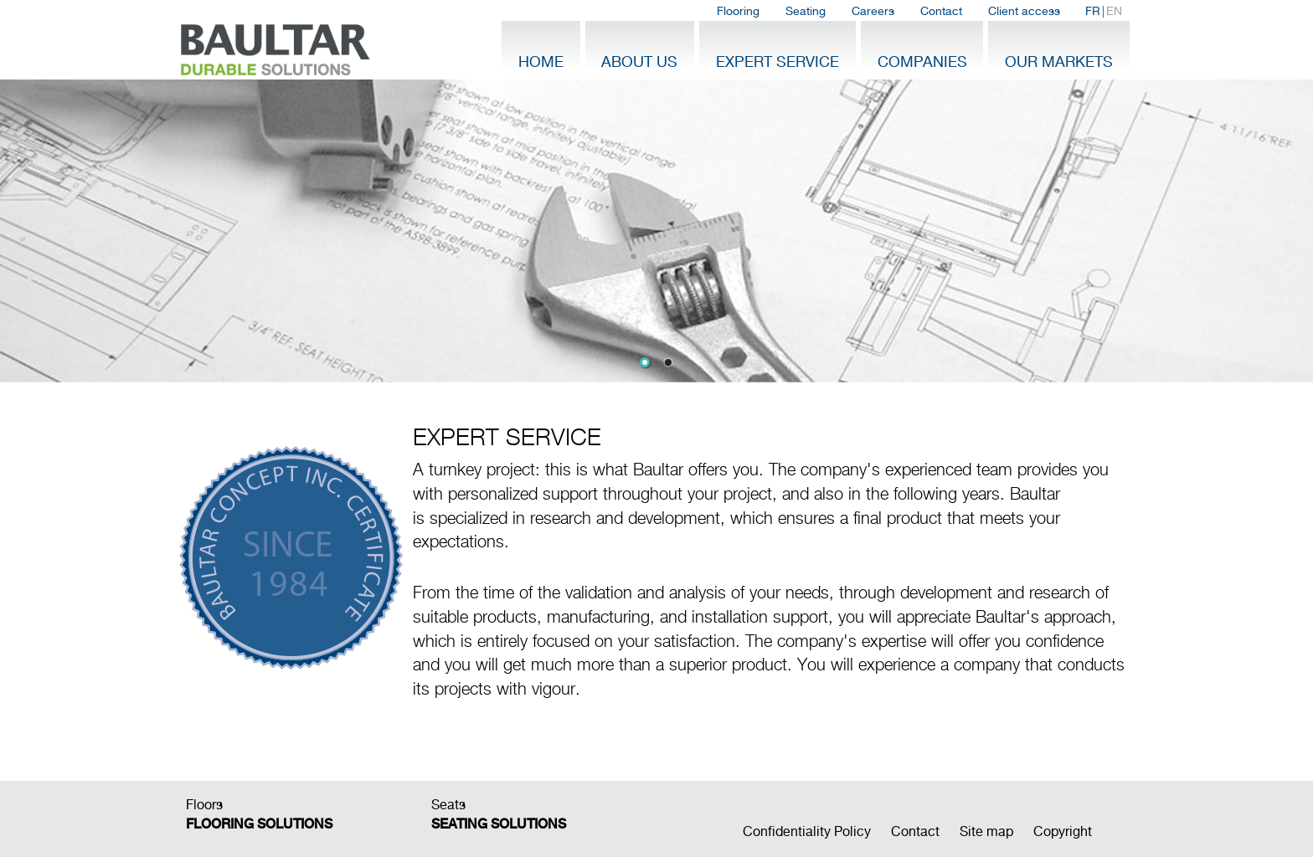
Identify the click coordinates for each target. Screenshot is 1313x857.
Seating (805, 11)
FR (1092, 11)
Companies (922, 61)
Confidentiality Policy (807, 831)
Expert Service (777, 61)
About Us (639, 61)
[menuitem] (738, 11)
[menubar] (919, 11)
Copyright (1062, 831)
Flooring (738, 11)
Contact (941, 11)
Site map (986, 831)
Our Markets (1059, 61)
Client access (1024, 11)
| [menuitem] (1104, 11)
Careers (873, 11)
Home (541, 61)
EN (1114, 11)
